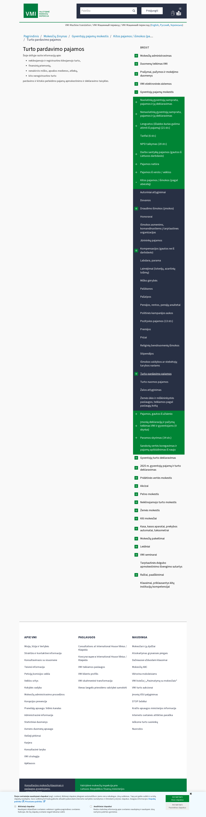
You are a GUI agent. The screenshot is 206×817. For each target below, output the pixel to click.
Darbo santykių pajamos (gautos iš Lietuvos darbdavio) (161, 154)
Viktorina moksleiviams (144, 674)
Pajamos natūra (149, 164)
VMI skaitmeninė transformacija (95, 681)
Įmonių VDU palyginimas (145, 694)
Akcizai (144, 486)
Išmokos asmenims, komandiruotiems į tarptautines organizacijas (159, 228)
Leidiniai (145, 547)
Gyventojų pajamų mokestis (90, 36)
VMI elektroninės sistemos (156, 84)
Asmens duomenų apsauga (38, 729)
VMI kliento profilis (88, 674)
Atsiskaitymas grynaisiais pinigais (150, 653)
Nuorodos (137, 729)
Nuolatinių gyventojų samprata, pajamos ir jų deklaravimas (159, 102)
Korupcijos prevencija (35, 701)
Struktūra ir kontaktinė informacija (43, 653)
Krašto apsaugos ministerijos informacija (154, 708)
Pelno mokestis (149, 494)
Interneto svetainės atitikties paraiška (152, 715)
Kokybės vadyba (33, 687)
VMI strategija (31, 756)
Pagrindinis (31, 36)
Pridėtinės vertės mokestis (156, 478)
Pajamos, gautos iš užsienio (156, 414)
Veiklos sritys (31, 681)
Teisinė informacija (34, 667)
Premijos (145, 329)
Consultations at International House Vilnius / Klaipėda (102, 648)
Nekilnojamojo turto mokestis (158, 502)
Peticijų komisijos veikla (37, 674)
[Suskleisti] (136, 92)
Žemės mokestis (150, 510)
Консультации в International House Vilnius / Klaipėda (102, 658)
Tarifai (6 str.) (148, 136)
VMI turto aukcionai (142, 687)
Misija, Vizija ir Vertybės (36, 646)
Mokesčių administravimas (156, 56)
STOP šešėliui (139, 701)
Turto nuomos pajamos (154, 382)
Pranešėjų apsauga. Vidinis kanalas (42, 708)
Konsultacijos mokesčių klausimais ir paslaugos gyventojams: (44, 787)
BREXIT (144, 48)
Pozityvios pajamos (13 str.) (156, 321)
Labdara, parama (150, 261)
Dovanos (145, 200)
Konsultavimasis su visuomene (40, 660)
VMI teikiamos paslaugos (91, 667)
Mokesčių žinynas (55, 36)
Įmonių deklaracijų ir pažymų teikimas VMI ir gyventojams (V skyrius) (158, 426)
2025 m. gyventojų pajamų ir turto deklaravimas (160, 468)
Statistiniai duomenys (36, 722)
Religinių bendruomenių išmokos (159, 346)
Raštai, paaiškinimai (152, 575)
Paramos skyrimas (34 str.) (155, 438)
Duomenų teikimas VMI (154, 64)
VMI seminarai (148, 555)
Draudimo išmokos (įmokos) (157, 209)
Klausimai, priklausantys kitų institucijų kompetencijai (157, 585)
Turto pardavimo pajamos (156, 374)
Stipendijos (147, 354)
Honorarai (146, 217)
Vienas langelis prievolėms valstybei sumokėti (102, 687)
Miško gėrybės (148, 281)
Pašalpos (145, 297)
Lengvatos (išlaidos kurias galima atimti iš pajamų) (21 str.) (160, 126)
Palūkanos (146, 289)
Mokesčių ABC (139, 667)
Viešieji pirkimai (32, 736)
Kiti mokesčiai (148, 518)
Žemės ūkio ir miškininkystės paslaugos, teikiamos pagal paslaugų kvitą (157, 402)
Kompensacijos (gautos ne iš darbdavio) (157, 251)
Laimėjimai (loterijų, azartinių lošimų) (157, 271)
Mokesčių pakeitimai (152, 539)
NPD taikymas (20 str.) (153, 144)
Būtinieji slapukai (24, 806)
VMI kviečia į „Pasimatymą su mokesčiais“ (154, 681)
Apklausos (29, 763)
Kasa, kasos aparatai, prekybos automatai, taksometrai (158, 528)
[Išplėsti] (136, 55)
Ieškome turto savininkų (145, 722)
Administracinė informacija (38, 715)
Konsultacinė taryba (35, 749)
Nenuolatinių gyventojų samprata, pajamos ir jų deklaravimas (160, 114)
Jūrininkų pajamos (151, 240)
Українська (176, 25)
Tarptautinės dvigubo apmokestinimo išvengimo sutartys (161, 565)
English (155, 25)
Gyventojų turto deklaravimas (158, 458)
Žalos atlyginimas (150, 390)
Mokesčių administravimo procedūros (44, 694)
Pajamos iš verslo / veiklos (155, 172)
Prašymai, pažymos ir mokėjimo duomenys (159, 74)
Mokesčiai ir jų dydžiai (143, 646)
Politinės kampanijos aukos (156, 313)
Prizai (143, 337)
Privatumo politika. (33, 801)
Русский (164, 25)
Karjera (28, 742)
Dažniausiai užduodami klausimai (149, 660)
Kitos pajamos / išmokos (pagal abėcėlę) (139, 36)
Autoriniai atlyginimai (153, 192)
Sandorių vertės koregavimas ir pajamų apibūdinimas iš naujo (158, 448)
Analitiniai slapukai (101, 806)
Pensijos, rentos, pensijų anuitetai (160, 305)
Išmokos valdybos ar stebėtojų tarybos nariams (158, 364)
